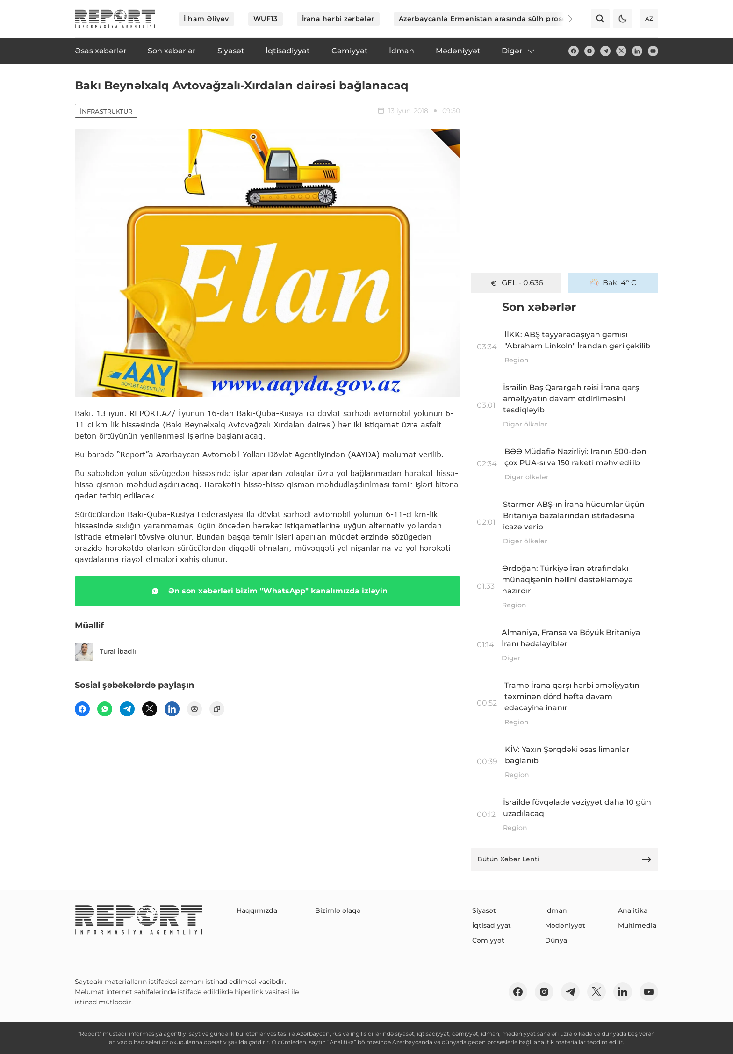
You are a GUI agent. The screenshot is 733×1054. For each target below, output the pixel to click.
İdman (556, 910)
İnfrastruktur (106, 111)
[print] (194, 708)
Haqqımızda (257, 910)
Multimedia (637, 925)
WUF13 (265, 18)
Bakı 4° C (613, 283)
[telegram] (605, 51)
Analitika (632, 910)
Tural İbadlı (105, 652)
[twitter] (621, 51)
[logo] (115, 18)
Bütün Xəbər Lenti (564, 859)
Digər (519, 51)
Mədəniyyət (565, 925)
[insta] (589, 51)
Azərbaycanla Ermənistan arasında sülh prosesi (485, 18)
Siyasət (484, 910)
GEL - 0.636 (516, 283)
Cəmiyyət (488, 940)
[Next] (563, 19)
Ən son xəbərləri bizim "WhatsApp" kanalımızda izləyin (268, 591)
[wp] (104, 708)
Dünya (556, 940)
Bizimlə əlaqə (338, 910)
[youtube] (653, 51)
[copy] (216, 708)
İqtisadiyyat (491, 925)
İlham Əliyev (206, 18)
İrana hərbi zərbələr (338, 18)
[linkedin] (637, 51)
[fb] (573, 51)
